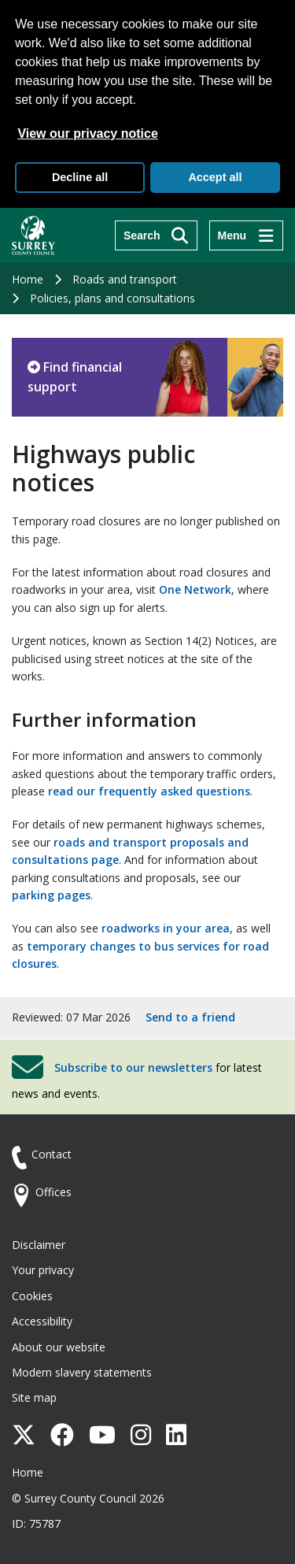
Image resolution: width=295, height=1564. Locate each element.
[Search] (156, 235)
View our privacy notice (87, 133)
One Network (195, 589)
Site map (34, 1397)
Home (27, 279)
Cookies (32, 1295)
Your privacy (43, 1269)
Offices (53, 1191)
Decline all (80, 177)
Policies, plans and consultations (112, 298)
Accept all (215, 177)
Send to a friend (190, 1017)
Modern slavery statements (82, 1372)
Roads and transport (124, 279)
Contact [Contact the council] (51, 1154)
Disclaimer (38, 1244)
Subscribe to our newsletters (133, 1067)
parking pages (51, 895)
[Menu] (246, 235)
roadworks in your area (165, 928)
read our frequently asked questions (149, 791)
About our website (58, 1347)
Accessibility (42, 1321)
